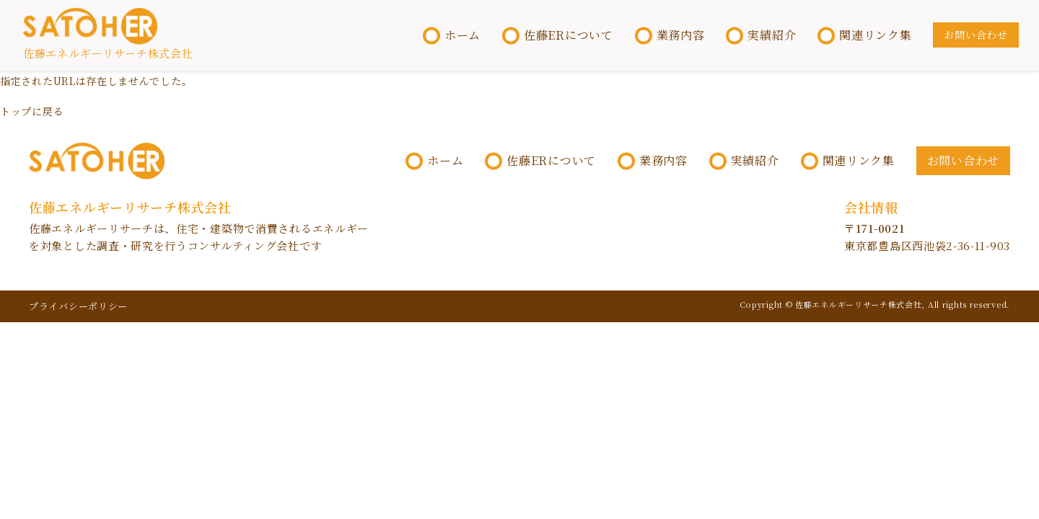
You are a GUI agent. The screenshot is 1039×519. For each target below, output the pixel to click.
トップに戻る (31, 112)
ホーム (461, 36)
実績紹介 (771, 36)
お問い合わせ (975, 35)
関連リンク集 (874, 36)
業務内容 (679, 36)
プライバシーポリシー (78, 308)
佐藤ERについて (567, 36)
